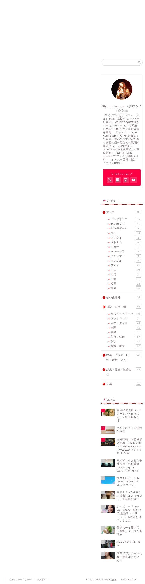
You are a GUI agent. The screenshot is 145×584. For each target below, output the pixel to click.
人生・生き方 (126, 323)
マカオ (126, 247)
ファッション (126, 318)
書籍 (126, 332)
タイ (126, 233)
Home (20, 49)
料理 (126, 328)
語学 (126, 341)
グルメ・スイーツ (126, 314)
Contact (123, 49)
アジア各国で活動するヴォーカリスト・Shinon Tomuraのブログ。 (72, 29)
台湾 (126, 274)
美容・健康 (126, 337)
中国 (126, 270)
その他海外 (123, 297)
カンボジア (126, 224)
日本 (126, 279)
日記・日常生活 (123, 307)
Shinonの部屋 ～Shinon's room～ (72, 11)
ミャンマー (126, 256)
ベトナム (126, 242)
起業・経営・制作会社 (123, 371)
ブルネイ (126, 238)
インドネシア (126, 219)
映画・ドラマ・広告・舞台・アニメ (123, 357)
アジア (123, 212)
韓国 (126, 284)
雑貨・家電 (126, 346)
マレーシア (126, 251)
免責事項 (41, 579)
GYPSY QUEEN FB (89, 49)
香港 (126, 288)
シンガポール (126, 228)
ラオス (126, 265)
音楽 (123, 384)
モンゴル (126, 261)
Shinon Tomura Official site (55, 51)
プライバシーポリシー (20, 579)
